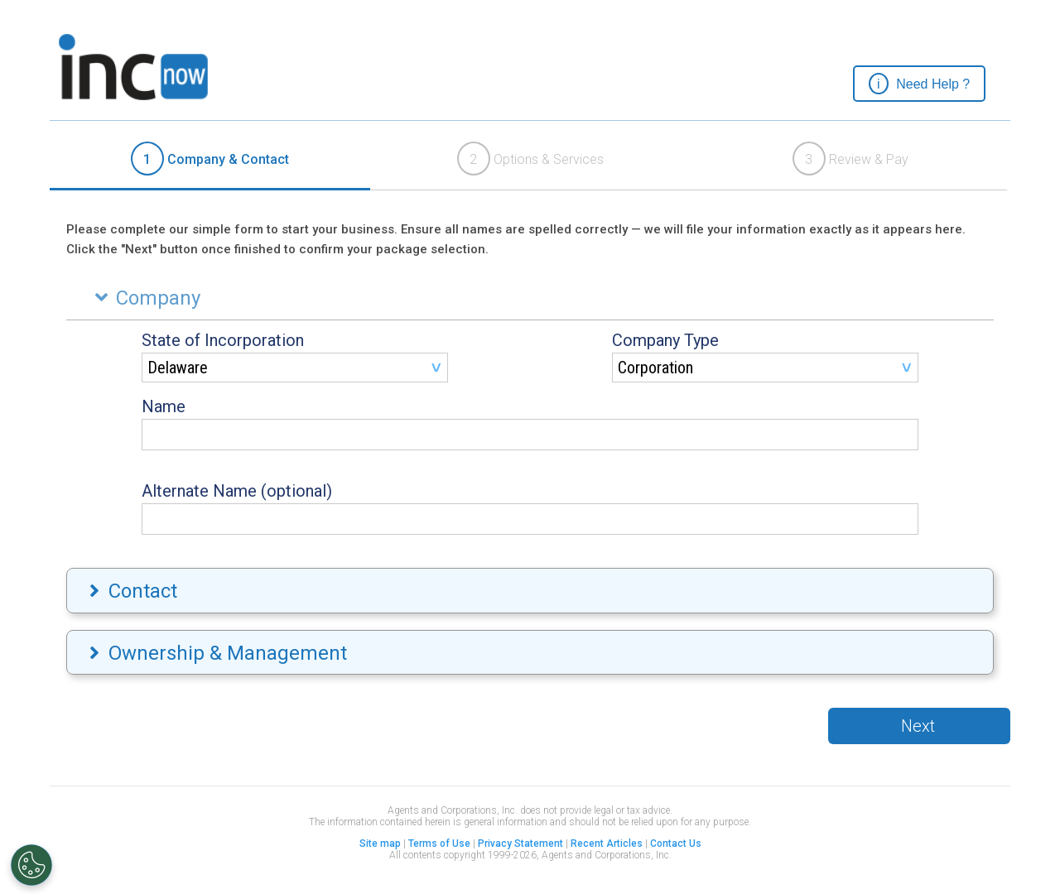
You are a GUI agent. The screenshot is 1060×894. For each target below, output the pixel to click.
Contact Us (675, 843)
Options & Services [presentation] (530, 158)
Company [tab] (143, 298)
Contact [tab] (131, 591)
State (223, 340)
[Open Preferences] (31, 865)
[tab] (210, 159)
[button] (919, 83)
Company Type (665, 340)
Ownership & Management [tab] (216, 653)
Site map (380, 843)
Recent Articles (607, 843)
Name (164, 406)
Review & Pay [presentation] (850, 158)
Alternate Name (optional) (237, 491)
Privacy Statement (520, 843)
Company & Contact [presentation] (210, 158)
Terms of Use (439, 843)
